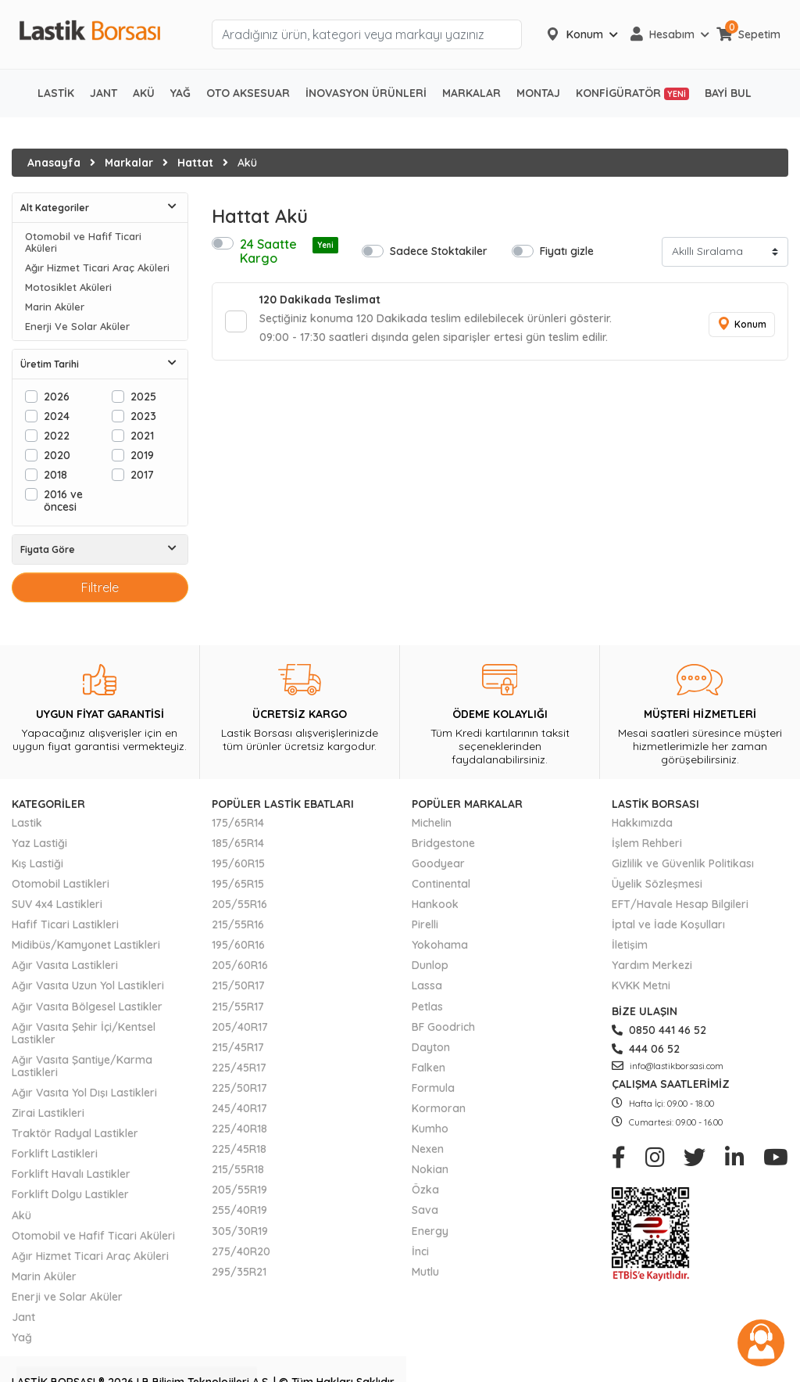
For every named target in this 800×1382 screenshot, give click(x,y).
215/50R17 (238, 985)
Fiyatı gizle (567, 250)
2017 (142, 474)
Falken (428, 1068)
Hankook (435, 904)
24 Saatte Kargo (289, 251)
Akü (21, 1215)
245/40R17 (239, 1108)
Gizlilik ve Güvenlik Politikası (683, 863)
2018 (55, 474)
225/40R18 (239, 1129)
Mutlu (425, 1272)
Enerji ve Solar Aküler (67, 1297)
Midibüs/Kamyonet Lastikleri (86, 945)
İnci (420, 1251)
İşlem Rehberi (647, 843)
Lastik (27, 823)
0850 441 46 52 (659, 1030)
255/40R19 (239, 1210)
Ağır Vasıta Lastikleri (65, 965)
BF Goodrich (443, 1027)
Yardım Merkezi (652, 965)
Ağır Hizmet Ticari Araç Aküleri (97, 268)
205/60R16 (240, 965)
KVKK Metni (641, 985)
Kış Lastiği (37, 863)
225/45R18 (239, 1149)
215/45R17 (238, 1047)
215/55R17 (238, 1007)
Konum (741, 324)
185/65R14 (238, 843)
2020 (57, 454)
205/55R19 (239, 1190)
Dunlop (430, 965)
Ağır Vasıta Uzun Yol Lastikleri (88, 985)
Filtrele (100, 587)
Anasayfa (53, 163)
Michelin (432, 823)
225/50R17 (239, 1088)
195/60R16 (238, 945)
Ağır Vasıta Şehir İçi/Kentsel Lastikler (83, 1033)
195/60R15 (238, 863)
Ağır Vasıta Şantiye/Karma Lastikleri (82, 1066)
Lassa (427, 985)
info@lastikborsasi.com (667, 1066)
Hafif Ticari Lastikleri (65, 924)
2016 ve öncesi (63, 500)
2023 (143, 415)
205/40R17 (240, 1027)
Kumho (430, 1129)
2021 (142, 435)
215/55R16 (238, 924)
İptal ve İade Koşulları (668, 924)
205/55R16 (239, 904)
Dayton (431, 1047)
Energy (430, 1231)
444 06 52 (646, 1049)
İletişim (630, 945)
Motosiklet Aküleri (68, 287)
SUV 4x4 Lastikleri (57, 904)
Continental (441, 884)
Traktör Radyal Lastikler (75, 1133)
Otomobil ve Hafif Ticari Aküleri (83, 242)
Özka (425, 1190)
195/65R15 (238, 884)
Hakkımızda (642, 823)
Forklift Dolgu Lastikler (70, 1194)
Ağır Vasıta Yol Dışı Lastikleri (84, 1093)
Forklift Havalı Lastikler (71, 1174)
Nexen (428, 1149)
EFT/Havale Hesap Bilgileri (680, 904)
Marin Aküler (54, 307)
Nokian (430, 1169)
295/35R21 (239, 1272)
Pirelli (425, 924)
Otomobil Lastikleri (60, 884)
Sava (425, 1210)
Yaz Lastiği (39, 843)
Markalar (129, 163)
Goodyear (438, 863)
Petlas (427, 1007)
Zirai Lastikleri (48, 1113)
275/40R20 (241, 1251)
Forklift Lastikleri (55, 1154)
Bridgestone (443, 843)
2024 (57, 415)
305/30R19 (240, 1231)
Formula (433, 1088)
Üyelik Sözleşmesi (657, 884)
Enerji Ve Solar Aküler (77, 326)
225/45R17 (239, 1068)
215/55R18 (238, 1169)
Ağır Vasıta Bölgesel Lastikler (87, 1007)
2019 (142, 454)
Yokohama (440, 945)
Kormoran (439, 1108)
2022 (57, 435)
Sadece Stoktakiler (439, 250)
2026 (57, 396)
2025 (143, 396)
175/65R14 (238, 823)
